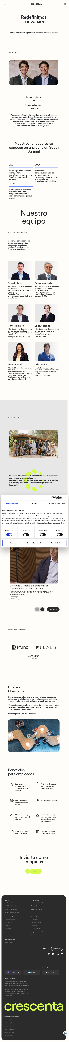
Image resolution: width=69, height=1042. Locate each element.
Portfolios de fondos (10, 906)
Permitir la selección (34, 543)
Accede (46, 948)
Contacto (34, 925)
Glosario (7, 925)
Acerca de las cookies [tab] (57, 503)
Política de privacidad (10, 1023)
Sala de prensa (35, 928)
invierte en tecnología (37, 909)
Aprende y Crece (9, 919)
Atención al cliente (9, 1032)
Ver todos (53, 609)
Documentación (8, 1035)
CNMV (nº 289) (21, 993)
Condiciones (35, 935)
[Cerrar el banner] (66, 497)
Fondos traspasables (10, 909)
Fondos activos (9, 903)
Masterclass (8, 922)
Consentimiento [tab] (12, 503)
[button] (42, 609)
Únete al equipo (36, 922)
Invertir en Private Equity (38, 903)
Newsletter (7, 928)
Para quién (34, 906)
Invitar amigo (8, 942)
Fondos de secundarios (11, 912)
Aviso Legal (7, 1020)
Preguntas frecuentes (37, 932)
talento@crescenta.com (22, 709)
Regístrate (57, 948)
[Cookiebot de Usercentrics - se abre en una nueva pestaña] (53, 497)
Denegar (13, 543)
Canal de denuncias (9, 1029)
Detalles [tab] (34, 503)
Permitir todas (56, 543)
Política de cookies (9, 1026)
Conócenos (34, 919)
